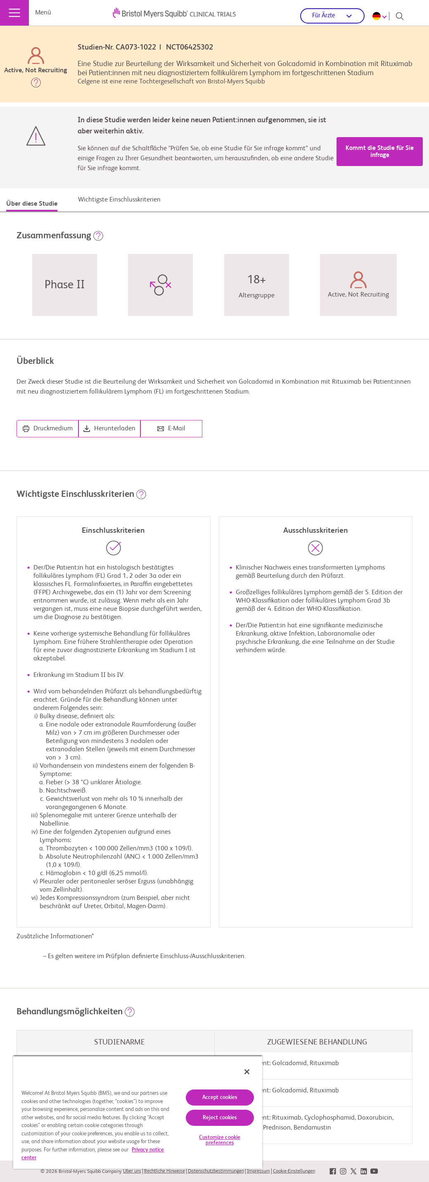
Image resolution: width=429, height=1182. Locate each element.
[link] (333, 1171)
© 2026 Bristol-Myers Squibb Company (81, 1171)
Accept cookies (219, 1097)
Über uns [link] (132, 1171)
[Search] (399, 16)
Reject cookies (220, 1117)
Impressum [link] (258, 1171)
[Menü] (14, 13)
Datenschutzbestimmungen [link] (216, 1171)
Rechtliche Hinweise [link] (164, 1171)
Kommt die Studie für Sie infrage (380, 151)
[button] (36, 84)
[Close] (247, 1072)
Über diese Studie (31, 204)
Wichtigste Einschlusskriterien (119, 200)
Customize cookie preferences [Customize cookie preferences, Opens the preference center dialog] (219, 1140)
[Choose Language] (380, 16)
